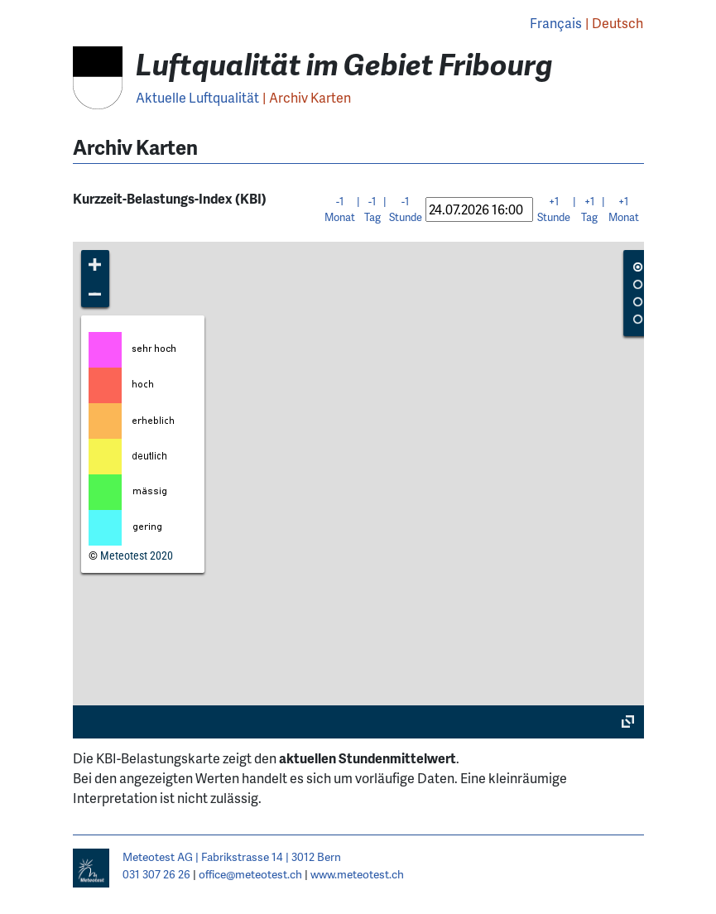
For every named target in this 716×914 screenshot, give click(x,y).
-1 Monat (339, 209)
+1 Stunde (553, 209)
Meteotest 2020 (136, 555)
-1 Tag (372, 209)
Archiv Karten (310, 97)
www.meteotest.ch (357, 874)
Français (556, 22)
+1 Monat (623, 209)
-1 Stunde (405, 209)
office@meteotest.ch (250, 874)
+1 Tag (589, 209)
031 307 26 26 (156, 874)
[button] (95, 264)
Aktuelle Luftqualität (197, 97)
